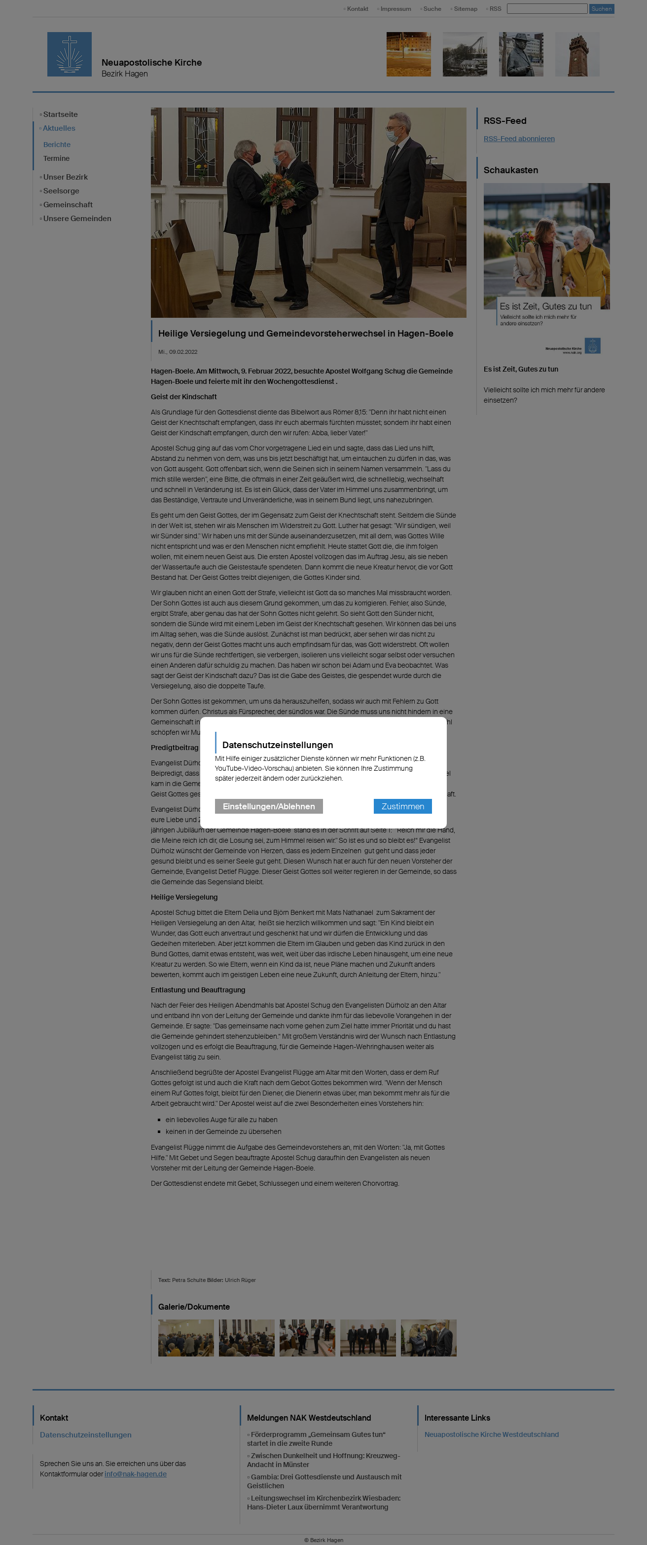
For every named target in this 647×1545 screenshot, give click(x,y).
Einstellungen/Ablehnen (269, 806)
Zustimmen (403, 806)
